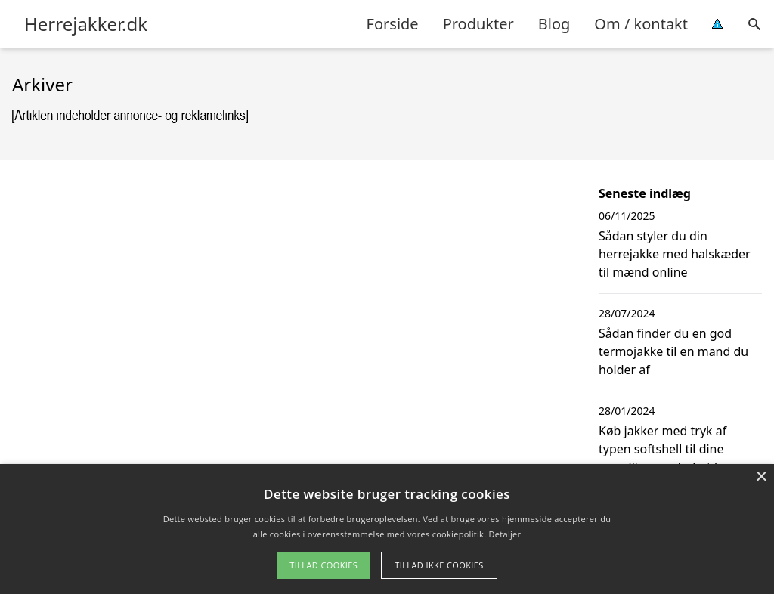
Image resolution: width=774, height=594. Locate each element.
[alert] (387, 529)
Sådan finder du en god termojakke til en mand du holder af (673, 351)
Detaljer (505, 534)
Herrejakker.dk (85, 24)
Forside (393, 24)
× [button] (760, 477)
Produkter (478, 24)
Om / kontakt (641, 24)
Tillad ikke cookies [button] (439, 565)
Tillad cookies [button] (323, 565)
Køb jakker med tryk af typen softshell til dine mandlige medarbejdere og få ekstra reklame (676, 457)
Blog (554, 24)
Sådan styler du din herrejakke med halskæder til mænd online (675, 253)
